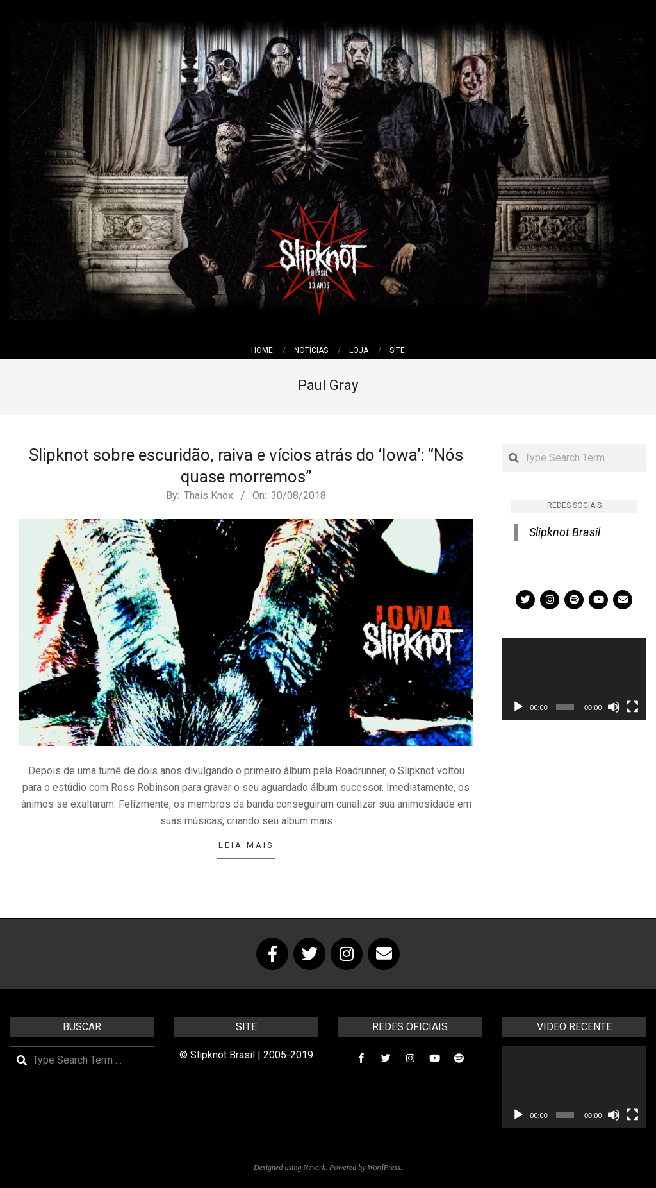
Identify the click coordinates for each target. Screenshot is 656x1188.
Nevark (314, 1167)
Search (10, 1047)
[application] (574, 679)
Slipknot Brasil (564, 532)
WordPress (384, 1167)
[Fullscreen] (632, 706)
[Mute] (613, 706)
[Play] (518, 706)
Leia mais (246, 845)
